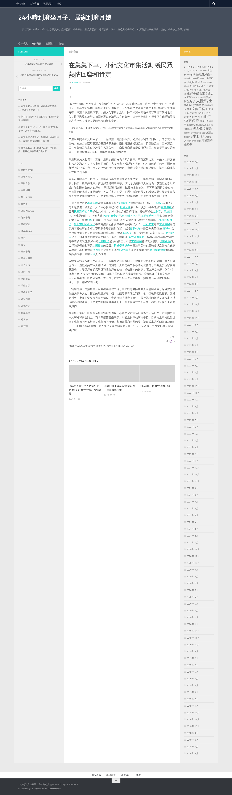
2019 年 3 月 (192, 692)
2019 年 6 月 (192, 671)
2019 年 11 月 (193, 637)
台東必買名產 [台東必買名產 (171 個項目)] (197, 97)
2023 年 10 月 (193, 318)
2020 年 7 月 (192, 583)
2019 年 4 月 (192, 685)
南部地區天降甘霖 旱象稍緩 (155, 386)
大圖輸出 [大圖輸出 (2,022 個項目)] (204, 101)
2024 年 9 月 (192, 243)
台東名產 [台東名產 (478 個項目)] (205, 93)
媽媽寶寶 (34, 3)
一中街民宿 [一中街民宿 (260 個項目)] (192, 74)
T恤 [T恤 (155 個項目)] (201, 71)
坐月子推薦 (26, 197)
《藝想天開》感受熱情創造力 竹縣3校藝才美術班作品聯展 (85, 390)
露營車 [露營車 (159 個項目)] (199, 141)
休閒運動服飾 (27, 170)
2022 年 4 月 (192, 440)
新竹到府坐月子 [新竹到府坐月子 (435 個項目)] (193, 117)
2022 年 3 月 (192, 447)
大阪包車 (123, 250)
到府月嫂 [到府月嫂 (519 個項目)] (204, 74)
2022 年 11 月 (193, 393)
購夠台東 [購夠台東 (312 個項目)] (191, 140)
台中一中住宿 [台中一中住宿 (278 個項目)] (192, 78)
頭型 (90, 220)
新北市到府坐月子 (84, 224)
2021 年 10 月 (193, 481)
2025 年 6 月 (192, 209)
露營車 (166, 228)
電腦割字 (164, 224)
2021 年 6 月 (192, 508)
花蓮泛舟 (127, 233)
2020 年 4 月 (192, 603)
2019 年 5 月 (192, 678)
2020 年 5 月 (192, 597)
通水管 (24, 319)
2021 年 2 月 (192, 535)
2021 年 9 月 (192, 488)
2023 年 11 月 (193, 311)
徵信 (59, 3)
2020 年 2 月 (192, 617)
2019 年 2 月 (192, 699)
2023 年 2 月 (192, 372)
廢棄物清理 (26, 231)
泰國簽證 (92, 203)
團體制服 (25, 190)
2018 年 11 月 (193, 719)
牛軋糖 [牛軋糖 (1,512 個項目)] (198, 136)
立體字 (157, 211)
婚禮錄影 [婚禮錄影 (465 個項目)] (199, 105)
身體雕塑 (25, 312)
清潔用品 (25, 278)
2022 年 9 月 (192, 406)
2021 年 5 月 (192, 515)
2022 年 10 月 (193, 399)
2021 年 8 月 (192, 495)
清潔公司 (25, 272)
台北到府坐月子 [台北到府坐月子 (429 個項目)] (193, 82)
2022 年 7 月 (192, 420)
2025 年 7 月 (192, 202)
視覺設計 (48, 3)
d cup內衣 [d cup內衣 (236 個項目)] (188, 67)
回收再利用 (26, 176)
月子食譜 (25, 265)
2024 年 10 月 (193, 236)
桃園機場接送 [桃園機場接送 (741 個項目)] (202, 128)
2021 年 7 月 (192, 501)
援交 (23, 244)
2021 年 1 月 (192, 542)
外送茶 (24, 204)
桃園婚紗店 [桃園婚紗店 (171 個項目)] (191, 125)
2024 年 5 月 (192, 270)
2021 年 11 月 (193, 474)
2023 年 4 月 (192, 359)
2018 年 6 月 (192, 753)
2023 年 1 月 (192, 379)
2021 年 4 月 (192, 522)
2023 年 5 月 (192, 352)
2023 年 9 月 (192, 325)
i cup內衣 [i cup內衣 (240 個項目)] (196, 70)
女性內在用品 (27, 210)
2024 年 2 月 (192, 291)
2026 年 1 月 (192, 168)
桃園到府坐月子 (83, 211)
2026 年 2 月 (192, 161)
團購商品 (25, 183)
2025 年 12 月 (193, 175)
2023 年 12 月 (193, 304)
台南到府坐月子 (131, 215)
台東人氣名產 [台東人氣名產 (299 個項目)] (203, 90)
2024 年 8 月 (192, 250)
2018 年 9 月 (192, 733)
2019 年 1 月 (192, 705)
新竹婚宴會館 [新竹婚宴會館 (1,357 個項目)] (197, 118)
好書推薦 (25, 217)
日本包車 (148, 224)
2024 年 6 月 (192, 263)
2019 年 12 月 (193, 631)
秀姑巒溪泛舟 (122, 245)
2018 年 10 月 (193, 726)
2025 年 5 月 (192, 216)
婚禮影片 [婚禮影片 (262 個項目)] (188, 105)
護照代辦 (135, 228)
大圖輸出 (104, 241)
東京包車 (166, 207)
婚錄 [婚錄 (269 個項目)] (189, 109)
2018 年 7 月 (192, 746)
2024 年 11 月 (193, 229)
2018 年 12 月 (193, 712)
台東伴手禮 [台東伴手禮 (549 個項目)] (191, 93)
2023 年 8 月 (192, 331)
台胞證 (97, 250)
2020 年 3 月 (192, 610)
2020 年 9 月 (192, 569)
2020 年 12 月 (193, 549)
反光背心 (157, 203)
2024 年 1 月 (192, 297)
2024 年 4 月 (192, 277)
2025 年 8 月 (192, 195)
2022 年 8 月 (192, 413)
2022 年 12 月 (193, 386)
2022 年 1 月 (192, 461)
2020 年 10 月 (193, 563)
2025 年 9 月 (192, 189)
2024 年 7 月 (192, 257)
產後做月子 (26, 292)
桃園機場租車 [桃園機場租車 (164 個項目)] (189, 133)
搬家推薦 (25, 251)
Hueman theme (54, 789)
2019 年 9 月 (192, 651)
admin (75, 82)
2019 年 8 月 (192, 658)
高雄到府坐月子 (150, 215)
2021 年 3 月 (192, 529)
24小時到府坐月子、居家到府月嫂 (64, 17)
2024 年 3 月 (192, 284)
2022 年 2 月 (192, 454)
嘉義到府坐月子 (112, 215)
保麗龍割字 (124, 203)
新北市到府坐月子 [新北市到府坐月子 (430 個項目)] (202, 113)
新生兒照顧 (26, 258)
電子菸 (24, 326)
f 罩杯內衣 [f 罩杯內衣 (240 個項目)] (207, 67)
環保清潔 (20, 3)
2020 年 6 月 (192, 590)
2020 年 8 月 (192, 576)
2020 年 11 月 (193, 556)
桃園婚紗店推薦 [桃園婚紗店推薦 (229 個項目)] (203, 124)
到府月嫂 (125, 207)
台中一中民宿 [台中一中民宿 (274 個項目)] (206, 78)
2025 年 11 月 (193, 182)
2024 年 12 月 (193, 223)
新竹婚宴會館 (158, 250)
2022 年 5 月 (192, 433)
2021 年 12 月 (193, 467)
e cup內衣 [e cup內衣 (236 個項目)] (197, 67)
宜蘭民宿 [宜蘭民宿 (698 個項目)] (198, 109)
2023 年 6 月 (192, 345)
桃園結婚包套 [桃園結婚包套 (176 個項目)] (199, 133)
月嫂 (92, 254)
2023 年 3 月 (192, 365)
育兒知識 (25, 299)
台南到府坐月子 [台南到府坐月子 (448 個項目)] (199, 86)
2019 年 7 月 (192, 665)
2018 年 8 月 (192, 740)
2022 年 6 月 (192, 427)
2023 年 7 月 (192, 338)
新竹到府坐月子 (137, 237)
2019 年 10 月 (193, 644)
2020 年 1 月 (192, 624)
